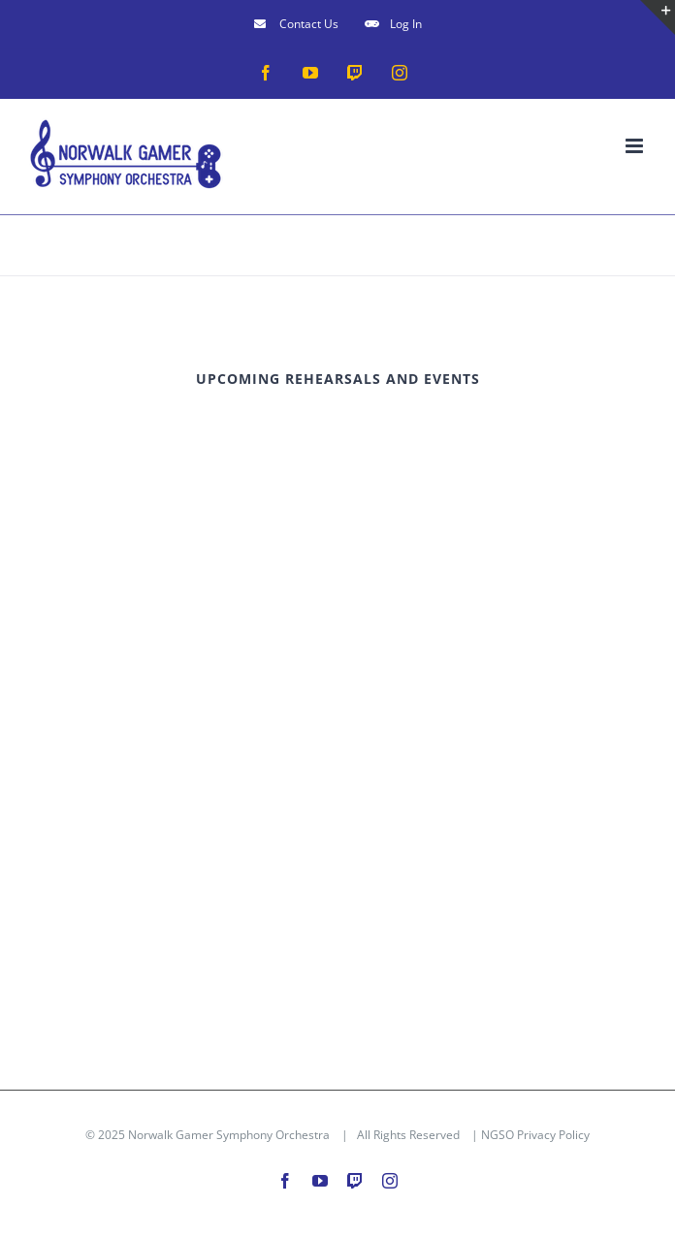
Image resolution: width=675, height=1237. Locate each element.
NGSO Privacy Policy (535, 1134)
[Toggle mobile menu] (636, 146)
